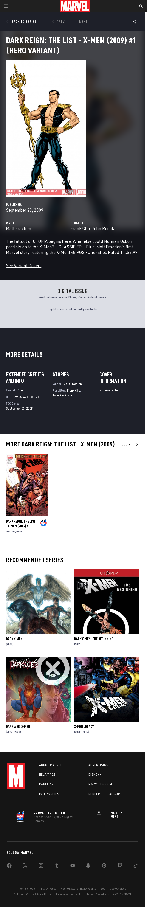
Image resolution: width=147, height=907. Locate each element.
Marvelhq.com (100, 784)
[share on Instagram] (41, 866)
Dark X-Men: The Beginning (93, 639)
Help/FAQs (47, 774)
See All (130, 445)
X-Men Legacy (84, 726)
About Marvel (50, 765)
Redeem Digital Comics (107, 794)
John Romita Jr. (106, 228)
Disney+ (95, 774)
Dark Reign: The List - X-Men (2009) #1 (21, 523)
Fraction (10, 531)
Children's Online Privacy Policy (32, 894)
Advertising (98, 765)
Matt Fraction (18, 228)
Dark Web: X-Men (18, 726)
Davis (19, 531)
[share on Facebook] (9, 866)
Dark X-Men (14, 639)
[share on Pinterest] (104, 866)
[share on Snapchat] (88, 866)
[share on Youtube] (72, 866)
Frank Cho (80, 228)
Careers (46, 784)
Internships (49, 794)
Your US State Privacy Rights (78, 888)
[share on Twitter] (25, 866)
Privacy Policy (48, 888)
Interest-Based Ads (97, 894)
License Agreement (68, 894)
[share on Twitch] (119, 866)
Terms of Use (27, 888)
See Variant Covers (23, 265)
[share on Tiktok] (135, 866)
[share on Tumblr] (56, 866)
